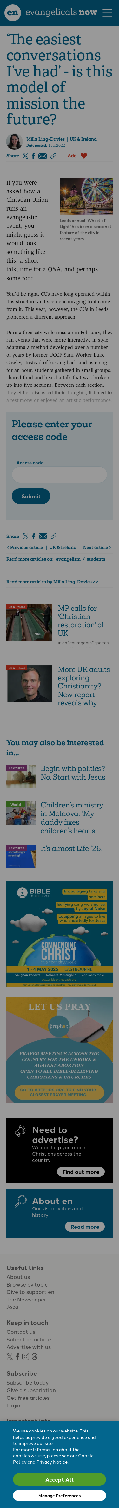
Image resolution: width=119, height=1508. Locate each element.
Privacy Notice (52, 1462)
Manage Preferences (59, 1495)
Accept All (59, 1479)
